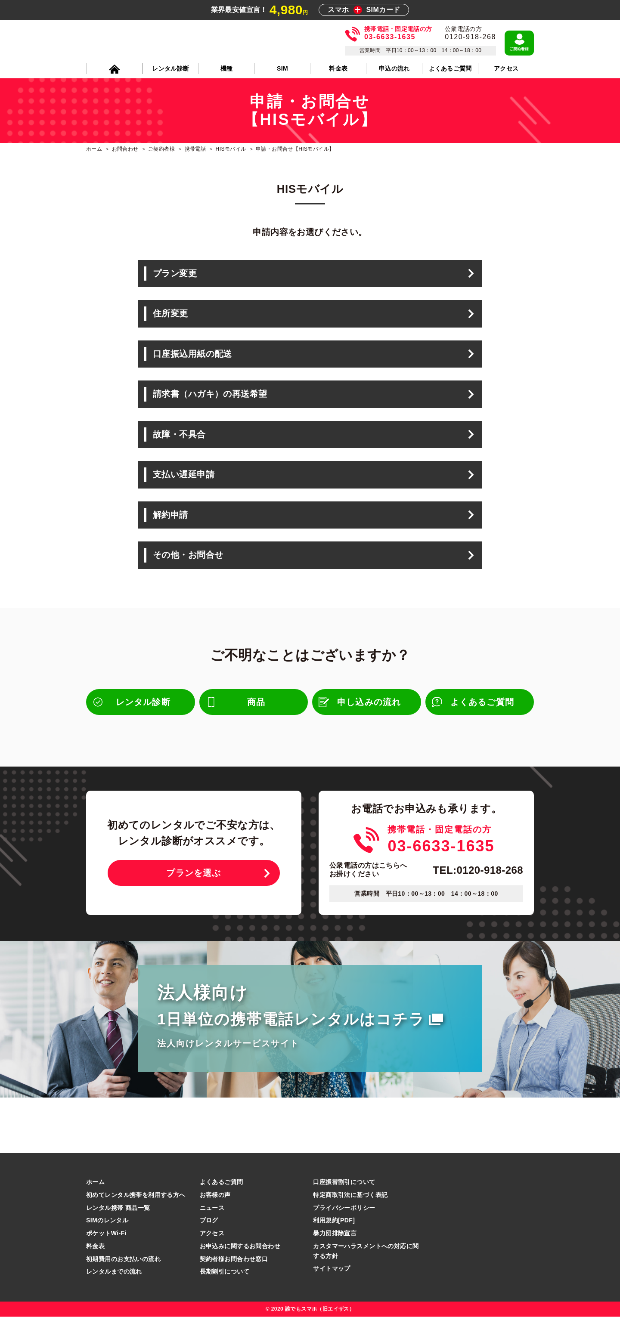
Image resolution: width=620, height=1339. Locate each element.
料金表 (95, 1268)
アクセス (212, 1255)
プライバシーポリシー (344, 1229)
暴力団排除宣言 (334, 1255)
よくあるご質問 (221, 1203)
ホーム (95, 1203)
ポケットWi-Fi (106, 1255)
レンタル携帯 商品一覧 (118, 1229)
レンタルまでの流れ (114, 1293)
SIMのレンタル (107, 1242)
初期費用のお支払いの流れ (123, 1280)
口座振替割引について (344, 1203)
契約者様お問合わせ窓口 (234, 1280)
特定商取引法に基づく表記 (350, 1216)
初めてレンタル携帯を (136, 1216)
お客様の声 (215, 1216)
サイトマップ (331, 1290)
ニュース (212, 1229)
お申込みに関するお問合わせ (240, 1268)
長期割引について (224, 1293)
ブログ (209, 1242)
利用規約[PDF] (334, 1242)
